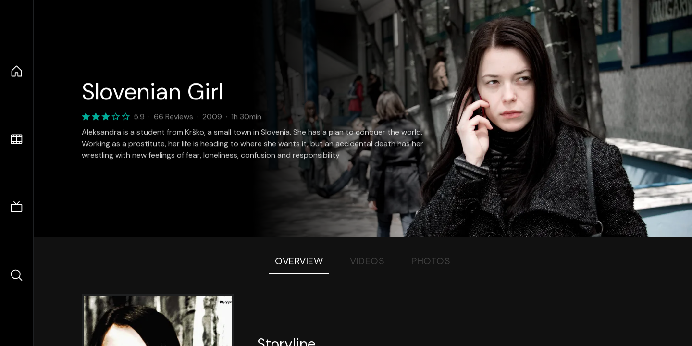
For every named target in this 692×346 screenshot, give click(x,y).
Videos (367, 261)
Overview (299, 261)
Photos (430, 261)
